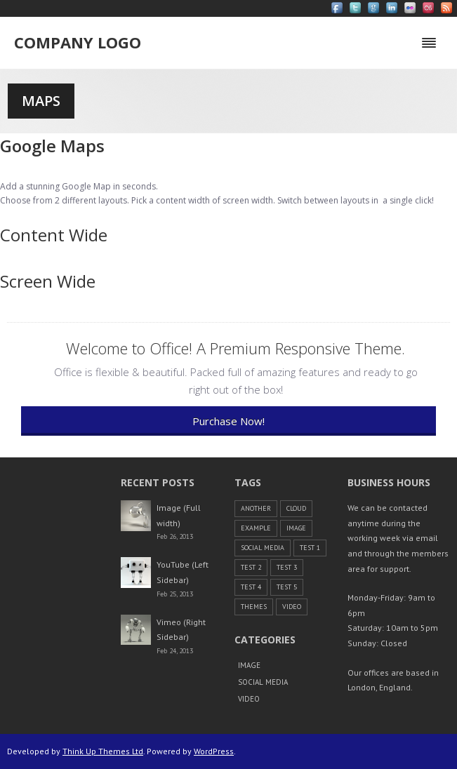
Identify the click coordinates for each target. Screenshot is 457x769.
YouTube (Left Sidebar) (182, 572)
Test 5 (287, 586)
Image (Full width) (179, 515)
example (256, 528)
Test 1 (310, 547)
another (256, 508)
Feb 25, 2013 (175, 594)
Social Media (262, 547)
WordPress (214, 751)
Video (291, 606)
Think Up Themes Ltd (102, 751)
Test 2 (251, 567)
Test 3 (287, 567)
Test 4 (251, 586)
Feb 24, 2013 (175, 650)
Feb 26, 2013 (175, 536)
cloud (296, 508)
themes (254, 606)
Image (296, 528)
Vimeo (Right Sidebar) (181, 630)
